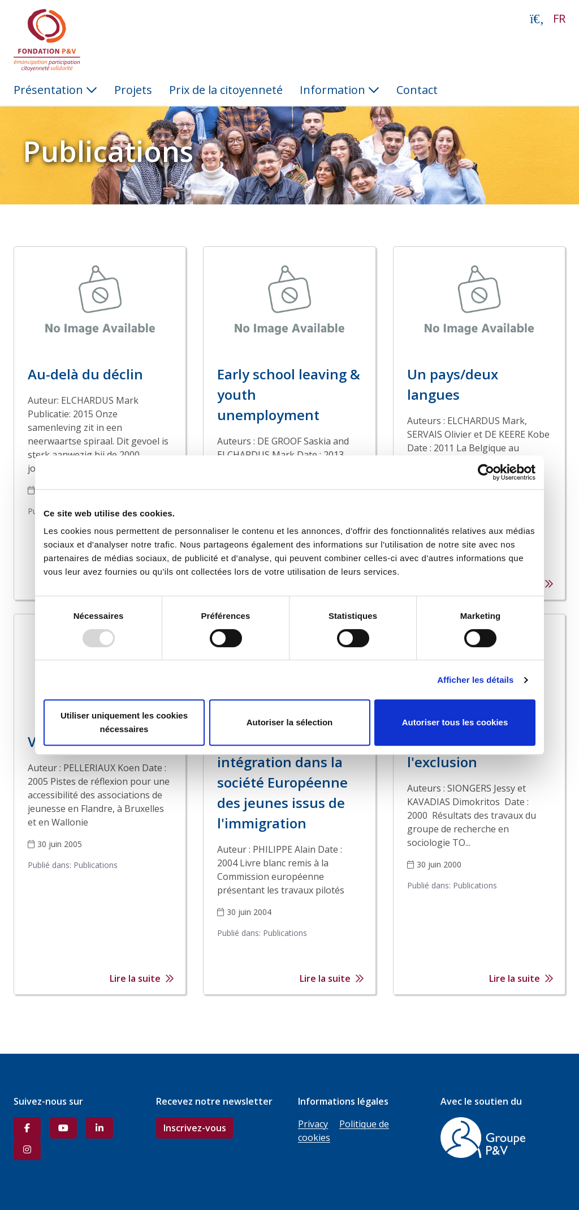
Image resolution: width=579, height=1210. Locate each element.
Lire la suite (142, 978)
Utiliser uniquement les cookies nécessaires (124, 722)
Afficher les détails (475, 680)
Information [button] (339, 89)
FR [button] (559, 18)
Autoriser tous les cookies (455, 722)
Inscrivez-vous (194, 1128)
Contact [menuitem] (417, 89)
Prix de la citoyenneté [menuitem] (226, 89)
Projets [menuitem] (133, 89)
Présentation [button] (55, 89)
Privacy (313, 1124)
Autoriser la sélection (290, 722)
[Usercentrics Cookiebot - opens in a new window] (486, 472)
